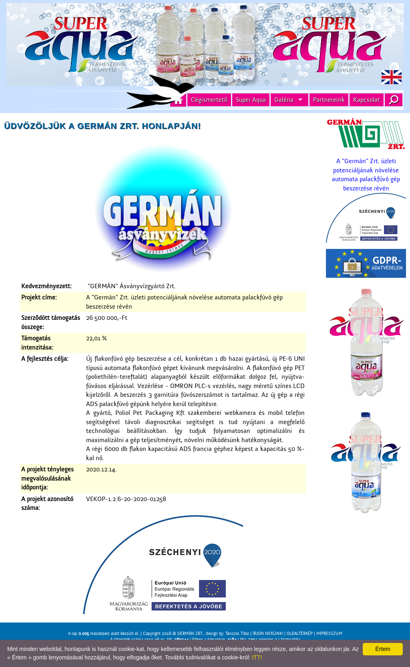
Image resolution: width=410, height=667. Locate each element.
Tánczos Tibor (237, 633)
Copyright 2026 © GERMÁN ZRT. (173, 633)
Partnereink (329, 99)
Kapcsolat (366, 99)
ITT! (257, 657)
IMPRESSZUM (329, 633)
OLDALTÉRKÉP (300, 633)
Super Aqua (251, 99)
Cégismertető (209, 99)
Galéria (283, 99)
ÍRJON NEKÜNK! (268, 633)
